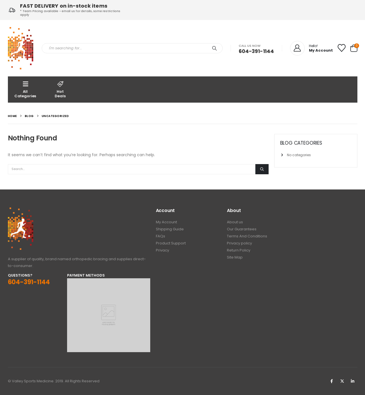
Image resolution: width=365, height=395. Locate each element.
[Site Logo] (20, 48)
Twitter (342, 381)
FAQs (160, 236)
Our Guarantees (241, 229)
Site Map (235, 257)
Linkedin (352, 381)
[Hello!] (311, 48)
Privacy (162, 250)
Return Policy (238, 250)
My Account (166, 222)
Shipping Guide (170, 229)
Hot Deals (60, 89)
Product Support (171, 243)
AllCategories (25, 89)
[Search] (214, 48)
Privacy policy (239, 243)
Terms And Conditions (247, 236)
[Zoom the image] (20, 210)
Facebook (332, 381)
